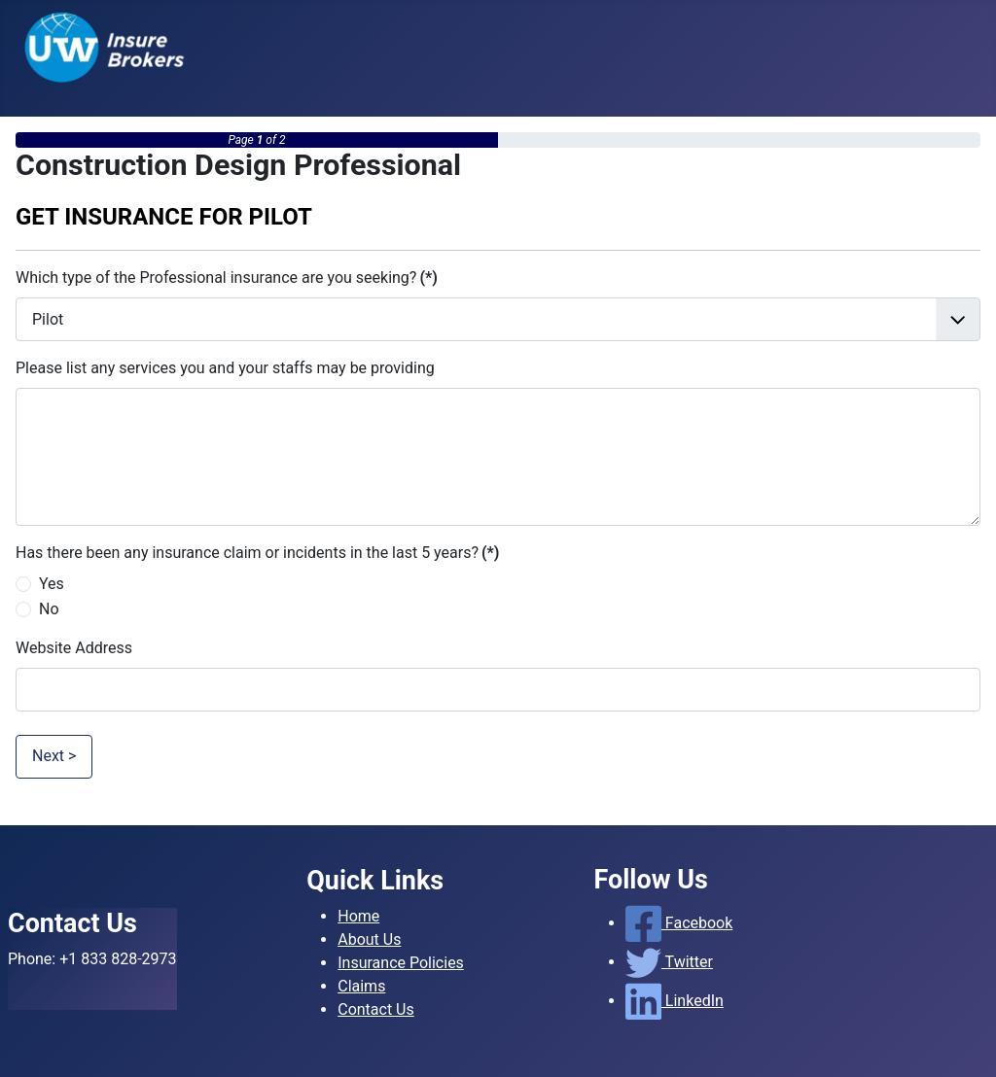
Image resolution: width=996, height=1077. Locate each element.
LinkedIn (674, 1000)
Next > (54, 756)
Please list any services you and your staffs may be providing (225, 368)
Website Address (74, 648)
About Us (369, 939)
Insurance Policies (401, 963)
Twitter (669, 962)
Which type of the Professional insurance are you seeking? (227, 277)
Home (358, 916)
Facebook (679, 923)
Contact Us (376, 1009)
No (49, 609)
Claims (361, 986)
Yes (51, 583)
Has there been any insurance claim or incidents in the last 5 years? (257, 552)
